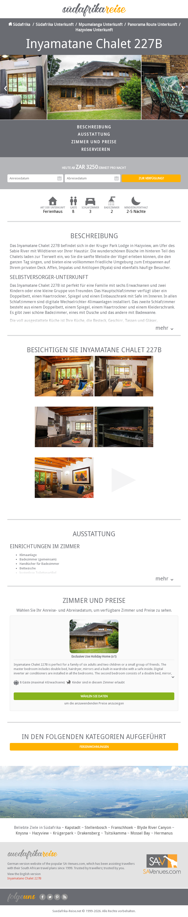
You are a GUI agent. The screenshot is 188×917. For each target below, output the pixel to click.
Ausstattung (94, 134)
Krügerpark (63, 833)
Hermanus (163, 833)
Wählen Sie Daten (94, 696)
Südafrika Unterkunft (55, 24)
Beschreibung (94, 127)
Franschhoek (122, 827)
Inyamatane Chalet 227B (24, 878)
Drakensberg (88, 833)
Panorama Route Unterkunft (152, 24)
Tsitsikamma (115, 833)
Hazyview (40, 833)
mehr (161, 327)
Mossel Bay (140, 833)
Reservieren (95, 149)
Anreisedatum (59, 178)
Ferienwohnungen (94, 747)
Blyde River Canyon (154, 827)
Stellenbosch (96, 827)
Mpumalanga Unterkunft (101, 24)
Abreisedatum (116, 178)
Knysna (22, 833)
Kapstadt (73, 827)
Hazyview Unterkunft (94, 30)
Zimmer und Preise (94, 142)
